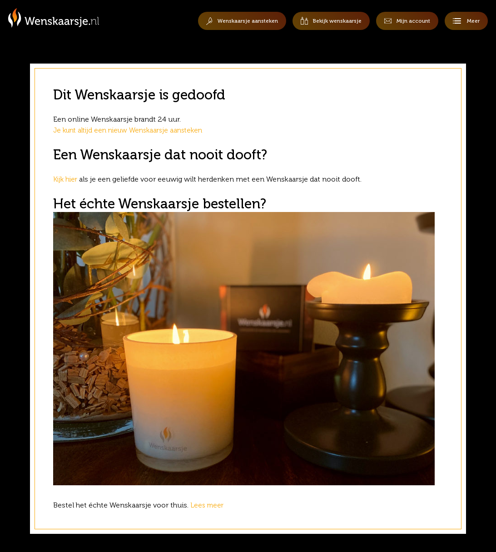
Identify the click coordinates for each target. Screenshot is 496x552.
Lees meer (209, 505)
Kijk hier (66, 179)
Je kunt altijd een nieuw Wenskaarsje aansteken (133, 130)
